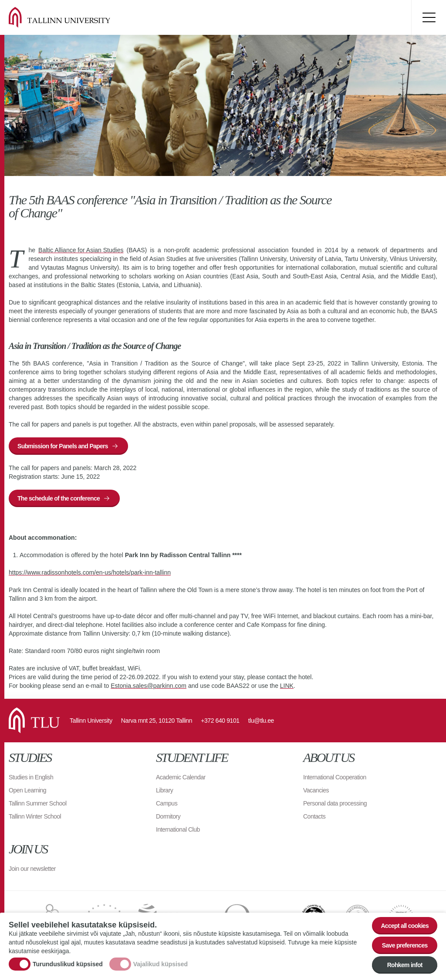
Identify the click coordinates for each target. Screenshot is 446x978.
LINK (287, 685)
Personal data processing (335, 803)
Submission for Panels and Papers (62, 446)
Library (164, 790)
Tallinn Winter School (35, 816)
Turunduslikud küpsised (68, 964)
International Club (178, 829)
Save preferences (405, 945)
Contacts (314, 816)
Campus (166, 803)
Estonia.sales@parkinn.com (148, 685)
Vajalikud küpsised (160, 964)
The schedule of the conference (58, 498)
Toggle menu (428, 17)
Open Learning (27, 790)
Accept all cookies (405, 926)
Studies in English (31, 777)
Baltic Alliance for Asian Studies (80, 250)
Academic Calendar (181, 777)
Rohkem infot (404, 965)
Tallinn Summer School (38, 803)
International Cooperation (334, 777)
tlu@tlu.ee (261, 720)
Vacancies (316, 790)
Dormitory (168, 816)
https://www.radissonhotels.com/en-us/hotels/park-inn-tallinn (90, 572)
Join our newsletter (32, 868)
